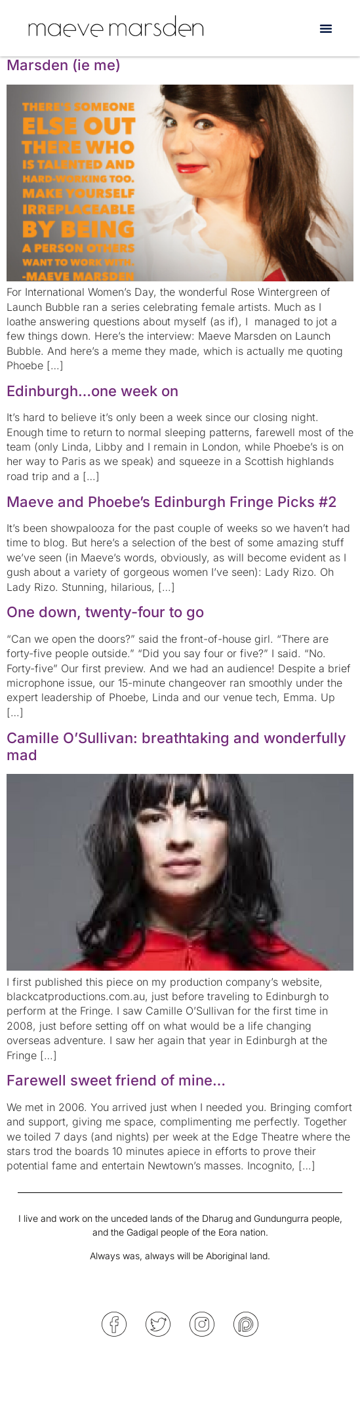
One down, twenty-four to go (105, 611)
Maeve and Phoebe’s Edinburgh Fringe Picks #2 (172, 501)
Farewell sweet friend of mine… (116, 1080)
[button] (326, 28)
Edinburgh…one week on (92, 390)
